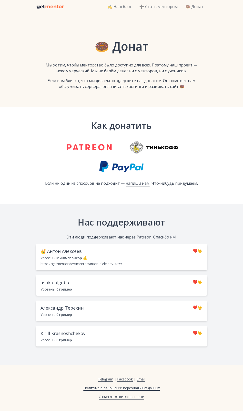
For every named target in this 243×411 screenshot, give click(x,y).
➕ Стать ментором (158, 6)
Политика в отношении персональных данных (121, 388)
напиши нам (138, 183)
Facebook (125, 379)
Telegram (105, 379)
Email (141, 379)
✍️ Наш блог (120, 6)
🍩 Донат (194, 6)
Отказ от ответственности (121, 396)
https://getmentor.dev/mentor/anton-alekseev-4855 (81, 263)
